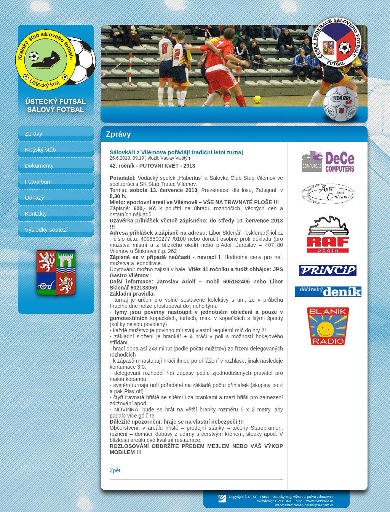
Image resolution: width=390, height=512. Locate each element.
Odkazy (34, 197)
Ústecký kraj (281, 497)
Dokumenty (39, 165)
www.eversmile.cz (320, 501)
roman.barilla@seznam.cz (314, 505)
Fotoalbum (38, 181)
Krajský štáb (40, 149)
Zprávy (33, 133)
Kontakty (36, 213)
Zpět (115, 470)
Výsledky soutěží (46, 229)
